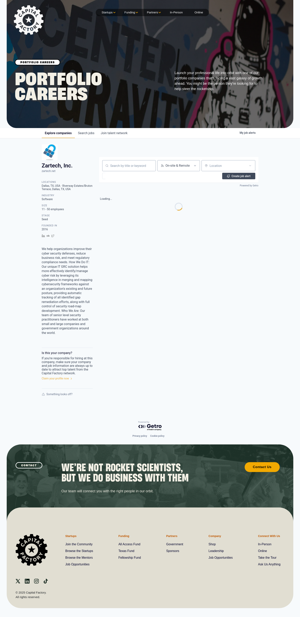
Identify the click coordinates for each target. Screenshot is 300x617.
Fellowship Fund (129, 557)
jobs (86, 133)
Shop (211, 544)
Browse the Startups (79, 551)
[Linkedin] (27, 582)
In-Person (176, 12)
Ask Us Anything (268, 564)
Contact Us (262, 467)
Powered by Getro (249, 185)
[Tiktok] (45, 582)
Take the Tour (266, 557)
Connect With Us (268, 535)
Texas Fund (126, 551)
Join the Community (79, 544)
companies (58, 133)
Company (214, 535)
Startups (108, 12)
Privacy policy (139, 435)
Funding (130, 12)
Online (198, 12)
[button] (115, 176)
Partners (153, 12)
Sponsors (172, 551)
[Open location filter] (250, 165)
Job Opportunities (77, 564)
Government (174, 544)
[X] (18, 582)
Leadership (216, 551)
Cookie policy (157, 435)
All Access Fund (129, 544)
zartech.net (49, 171)
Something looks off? (57, 394)
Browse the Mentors (79, 557)
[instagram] (36, 582)
